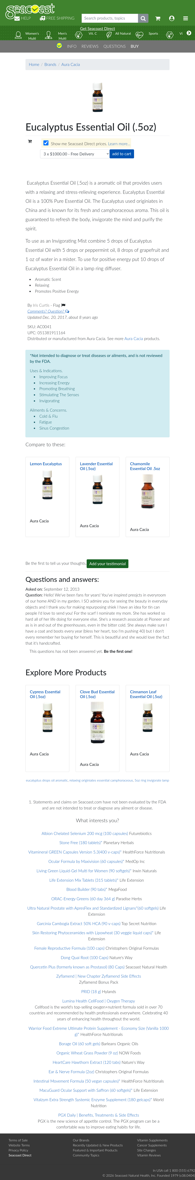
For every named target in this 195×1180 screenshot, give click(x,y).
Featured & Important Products (95, 1150)
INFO (71, 46)
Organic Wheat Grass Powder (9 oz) (87, 1052)
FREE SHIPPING (57, 18)
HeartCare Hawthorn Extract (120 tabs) (86, 1062)
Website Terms (19, 1145)
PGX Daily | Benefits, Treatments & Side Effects (98, 1115)
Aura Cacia (70, 64)
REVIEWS (89, 46)
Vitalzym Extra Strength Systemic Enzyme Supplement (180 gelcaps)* (93, 1099)
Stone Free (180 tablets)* (81, 842)
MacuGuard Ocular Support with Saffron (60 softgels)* (86, 1090)
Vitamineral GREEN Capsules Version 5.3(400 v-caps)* (75, 852)
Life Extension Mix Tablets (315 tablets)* (83, 880)
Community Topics (86, 1155)
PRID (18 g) (91, 991)
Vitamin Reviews (149, 1155)
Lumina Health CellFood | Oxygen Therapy (98, 1000)
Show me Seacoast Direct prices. (86, 143)
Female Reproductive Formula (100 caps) (69, 948)
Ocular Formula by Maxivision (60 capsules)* (86, 861)
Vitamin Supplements (152, 1140)
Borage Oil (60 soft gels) (79, 1043)
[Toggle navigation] (186, 18)
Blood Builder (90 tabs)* (86, 889)
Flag (59, 305)
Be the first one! (118, 651)
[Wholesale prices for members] (45, 142)
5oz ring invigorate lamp (152, 780)
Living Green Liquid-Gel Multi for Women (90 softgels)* (84, 870)
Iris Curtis (42, 305)
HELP (22, 18)
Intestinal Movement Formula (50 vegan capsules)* (77, 1081)
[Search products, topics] (110, 18)
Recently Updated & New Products (98, 1145)
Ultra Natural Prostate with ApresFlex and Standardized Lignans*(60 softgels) (93, 908)
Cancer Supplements (152, 1145)
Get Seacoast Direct (97, 28)
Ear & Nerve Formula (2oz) (71, 1071)
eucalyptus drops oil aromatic (47, 780)
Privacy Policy (18, 1150)
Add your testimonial (107, 563)
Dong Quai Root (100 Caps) (84, 957)
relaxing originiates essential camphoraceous (101, 780)
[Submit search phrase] (143, 18)
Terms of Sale (18, 1140)
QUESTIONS (114, 46)
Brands (50, 64)
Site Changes (146, 1150)
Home (34, 64)
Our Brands (81, 1140)
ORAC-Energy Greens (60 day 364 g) (83, 898)
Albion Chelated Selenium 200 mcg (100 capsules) (85, 833)
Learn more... (119, 143)
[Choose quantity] (75, 153)
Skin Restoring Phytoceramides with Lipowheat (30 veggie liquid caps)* (93, 932)
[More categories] (189, 33)
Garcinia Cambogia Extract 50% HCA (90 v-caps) (78, 923)
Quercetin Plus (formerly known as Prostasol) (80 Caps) (77, 966)
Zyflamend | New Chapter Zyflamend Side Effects (98, 976)
